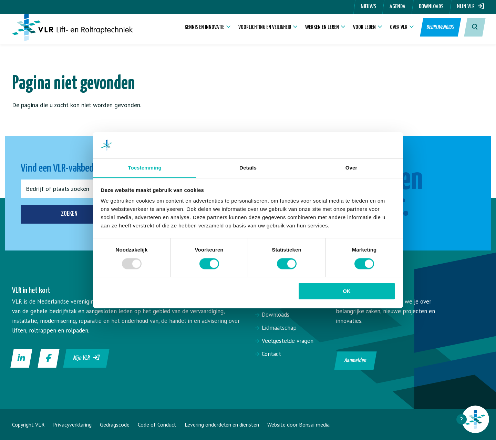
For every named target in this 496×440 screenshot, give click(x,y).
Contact (271, 354)
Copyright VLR (28, 424)
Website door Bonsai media (298, 424)
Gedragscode (115, 424)
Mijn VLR (470, 7)
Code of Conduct (157, 424)
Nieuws (368, 7)
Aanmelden (355, 361)
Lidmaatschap (279, 327)
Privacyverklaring (72, 424)
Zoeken (71, 214)
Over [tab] (351, 168)
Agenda (397, 7)
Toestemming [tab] (145, 168)
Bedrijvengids (440, 31)
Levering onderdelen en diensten (222, 424)
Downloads (431, 7)
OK (347, 291)
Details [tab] (248, 168)
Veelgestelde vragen (287, 341)
